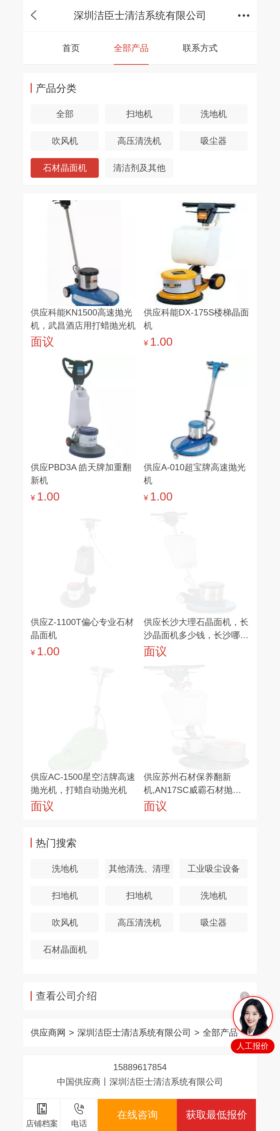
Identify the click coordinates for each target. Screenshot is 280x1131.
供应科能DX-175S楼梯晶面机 (196, 318)
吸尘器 (214, 141)
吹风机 (65, 141)
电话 (79, 1115)
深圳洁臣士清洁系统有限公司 (134, 1032)
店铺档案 (42, 1115)
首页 (71, 48)
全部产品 (131, 48)
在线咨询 (137, 1114)
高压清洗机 (139, 141)
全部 (65, 114)
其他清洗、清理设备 (139, 871)
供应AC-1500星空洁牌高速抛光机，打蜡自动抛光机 (83, 783)
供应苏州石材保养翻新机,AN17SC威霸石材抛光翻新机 (192, 784)
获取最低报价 (216, 1114)
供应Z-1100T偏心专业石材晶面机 (82, 628)
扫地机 (139, 114)
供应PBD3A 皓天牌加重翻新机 (81, 473)
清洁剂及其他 (139, 168)
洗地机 (214, 114)
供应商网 (48, 1032)
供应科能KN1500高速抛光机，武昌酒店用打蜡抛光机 (83, 318)
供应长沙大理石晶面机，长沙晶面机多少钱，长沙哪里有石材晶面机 (196, 629)
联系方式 (200, 48)
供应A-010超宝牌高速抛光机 (195, 473)
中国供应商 (79, 1082)
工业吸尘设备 (213, 868)
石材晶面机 (65, 168)
